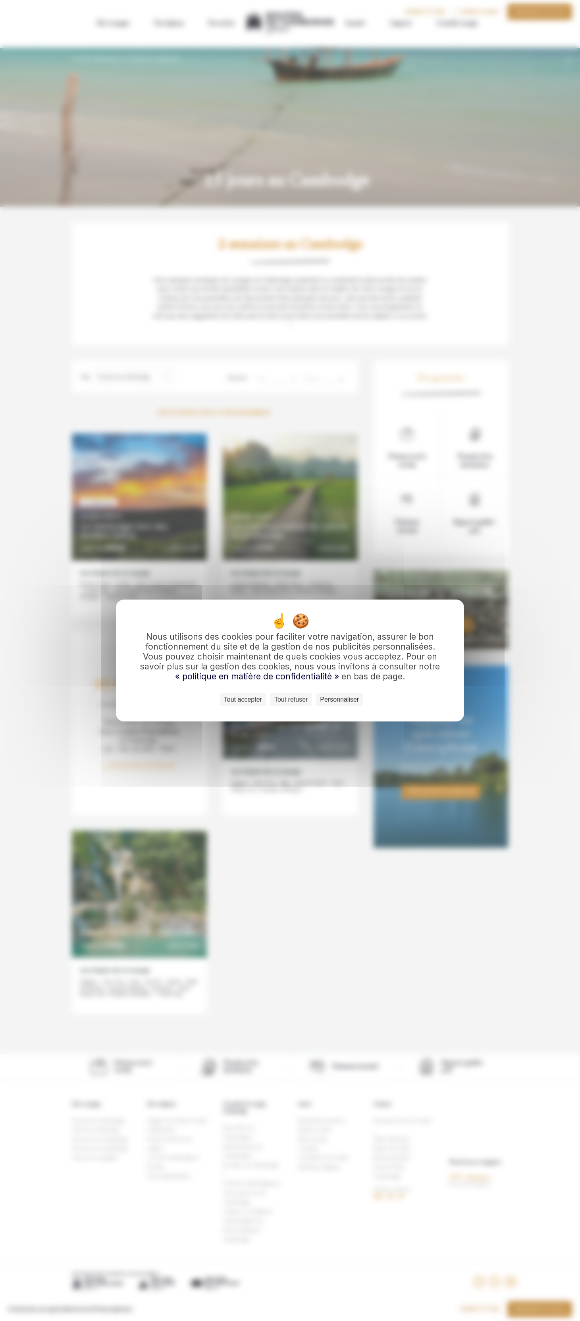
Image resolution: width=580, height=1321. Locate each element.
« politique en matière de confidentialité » (258, 676)
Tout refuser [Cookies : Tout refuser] (291, 699)
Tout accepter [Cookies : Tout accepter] (243, 699)
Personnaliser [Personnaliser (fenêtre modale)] (339, 699)
